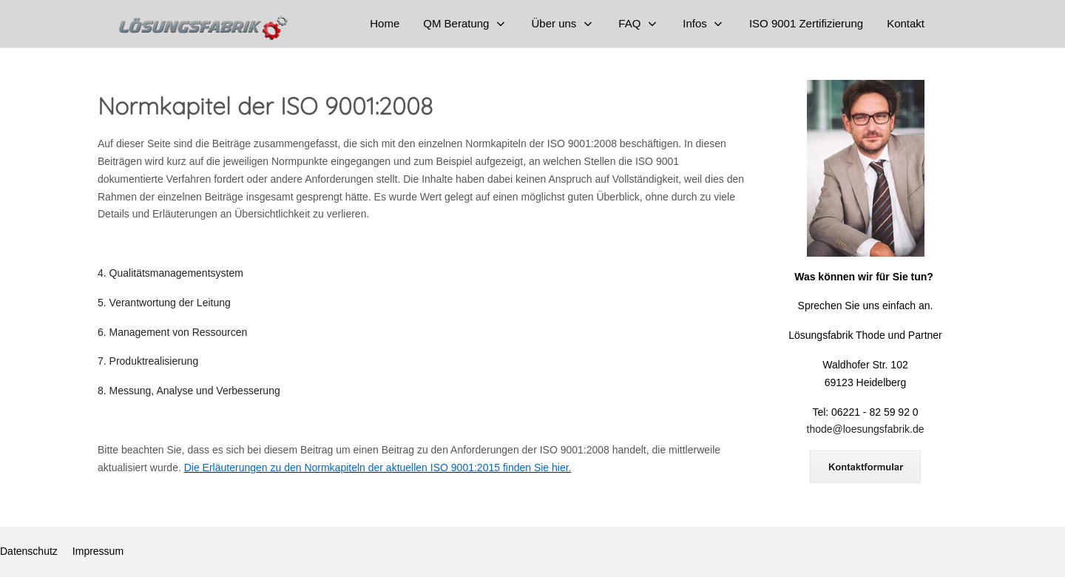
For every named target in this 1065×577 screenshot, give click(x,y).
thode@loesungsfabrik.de (865, 429)
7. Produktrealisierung (148, 361)
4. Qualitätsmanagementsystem (170, 273)
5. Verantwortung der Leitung (164, 302)
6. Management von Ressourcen (172, 332)
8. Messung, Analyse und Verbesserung (189, 391)
